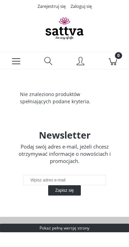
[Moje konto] (81, 61)
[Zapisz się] (64, 190)
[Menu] (16, 60)
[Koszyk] (113, 60)
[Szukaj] (48, 60)
